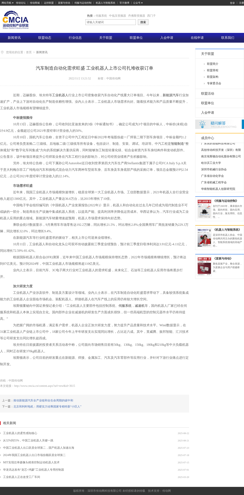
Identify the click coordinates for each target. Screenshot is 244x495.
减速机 (140, 305)
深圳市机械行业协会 (214, 170)
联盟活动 (207, 93)
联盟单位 (136, 37)
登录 (230, 3)
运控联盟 (49, 3)
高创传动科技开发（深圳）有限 (221, 151)
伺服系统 (101, 15)
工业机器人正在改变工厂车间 (21, 477)
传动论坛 (21, 3)
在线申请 (197, 37)
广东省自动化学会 (212, 177)
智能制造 (177, 143)
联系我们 (227, 37)
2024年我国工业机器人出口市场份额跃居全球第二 (34, 455)
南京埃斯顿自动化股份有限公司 (221, 157)
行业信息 (75, 37)
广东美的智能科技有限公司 (218, 144)
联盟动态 (44, 37)
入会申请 (166, 37)
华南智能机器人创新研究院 (218, 190)
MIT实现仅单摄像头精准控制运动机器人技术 (31, 462)
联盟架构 (212, 76)
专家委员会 (214, 83)
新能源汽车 (171, 95)
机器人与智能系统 (105, 3)
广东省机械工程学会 (214, 183)
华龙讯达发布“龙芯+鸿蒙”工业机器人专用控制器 (33, 469)
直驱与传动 (64, 3)
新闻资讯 (14, 37)
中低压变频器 (117, 15)
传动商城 (35, 3)
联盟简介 (212, 63)
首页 (29, 52)
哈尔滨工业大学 (211, 164)
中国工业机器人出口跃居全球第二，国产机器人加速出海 (38, 447)
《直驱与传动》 (223, 258)
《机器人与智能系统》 (227, 229)
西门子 (151, 15)
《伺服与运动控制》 (226, 200)
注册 (241, 3)
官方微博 (124, 3)
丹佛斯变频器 (136, 15)
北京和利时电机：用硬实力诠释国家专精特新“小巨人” (47, 406)
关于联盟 (105, 37)
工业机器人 (60, 95)
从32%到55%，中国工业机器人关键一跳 (28, 440)
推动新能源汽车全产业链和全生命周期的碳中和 (43, 400)
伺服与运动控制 (83, 3)
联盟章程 (212, 70)
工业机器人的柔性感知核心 (20, 433)
